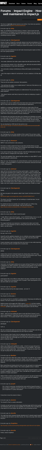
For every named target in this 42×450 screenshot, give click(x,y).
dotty (12, 28)
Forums (29, 3)
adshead (13, 169)
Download (12, 3)
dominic (13, 294)
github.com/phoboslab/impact (18, 25)
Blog (35, 3)
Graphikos (14, 423)
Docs (18, 3)
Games (23, 3)
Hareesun (14, 140)
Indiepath (14, 311)
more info (28, 303)
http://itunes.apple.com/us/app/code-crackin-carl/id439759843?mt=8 (17, 196)
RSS (32, 444)
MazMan (13, 355)
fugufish (13, 56)
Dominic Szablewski (13, 444)
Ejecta (40, 3)
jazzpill (13, 383)
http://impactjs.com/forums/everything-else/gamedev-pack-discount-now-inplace (20, 425)
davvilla (13, 413)
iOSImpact (3, 306)
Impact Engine (23, 10)
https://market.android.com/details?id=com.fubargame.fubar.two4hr (17, 207)
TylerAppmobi (15, 40)
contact (18, 444)
